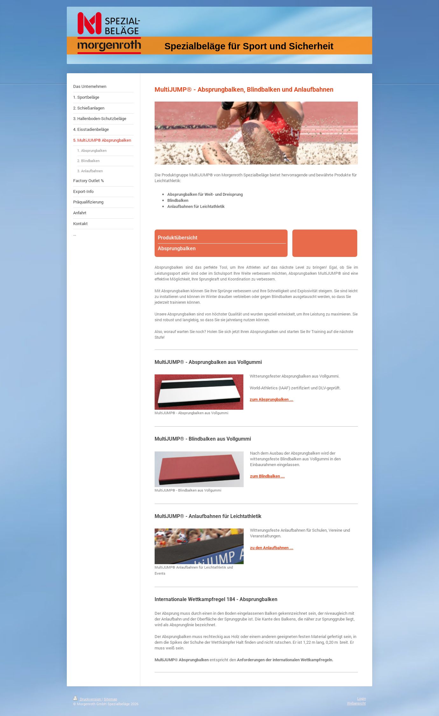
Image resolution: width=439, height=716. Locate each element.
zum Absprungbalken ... (271, 399)
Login (361, 698)
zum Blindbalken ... (267, 476)
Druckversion (87, 699)
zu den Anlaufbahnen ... (271, 547)
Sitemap (110, 699)
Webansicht (356, 703)
